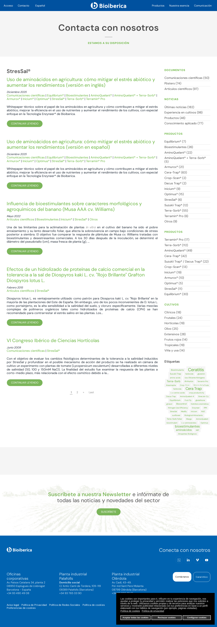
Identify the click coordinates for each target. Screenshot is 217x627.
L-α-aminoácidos (189, 423)
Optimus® (43, 99)
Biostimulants (177, 370)
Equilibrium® (55, 95)
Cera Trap (194, 388)
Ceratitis (196, 369)
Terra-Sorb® (75, 99)
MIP (197, 430)
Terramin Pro (202, 381)
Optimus (204, 423)
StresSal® (58, 99)
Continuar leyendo (24, 123)
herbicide (189, 374)
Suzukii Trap (175, 373)
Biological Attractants (194, 415)
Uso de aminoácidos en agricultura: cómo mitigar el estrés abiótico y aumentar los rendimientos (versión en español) (81, 144)
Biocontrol (181, 403)
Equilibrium (175, 400)
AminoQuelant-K (187, 396)
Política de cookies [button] (130, 611)
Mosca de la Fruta (201, 385)
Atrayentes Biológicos (187, 434)
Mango (189, 419)
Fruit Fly (188, 400)
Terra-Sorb (173, 381)
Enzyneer (196, 408)
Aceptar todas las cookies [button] (135, 617)
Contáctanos (182, 576)
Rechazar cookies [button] (166, 617)
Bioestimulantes (77, 95)
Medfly (184, 411)
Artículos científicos (20, 219)
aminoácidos (184, 430)
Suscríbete (108, 512)
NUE (203, 411)
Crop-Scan (184, 385)
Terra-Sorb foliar (174, 419)
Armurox (189, 381)
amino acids (175, 378)
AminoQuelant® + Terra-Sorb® (135, 95)
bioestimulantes (187, 426)
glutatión (201, 374)
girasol (169, 404)
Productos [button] (158, 5)
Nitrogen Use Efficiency (178, 408)
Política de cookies (94, 604)
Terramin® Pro (95, 99)
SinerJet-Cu (203, 396)
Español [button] (40, 5)
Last (91, 392)
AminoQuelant (202, 419)
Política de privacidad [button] (153, 611)
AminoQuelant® (101, 95)
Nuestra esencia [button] (179, 5)
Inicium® (28, 99)
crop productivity (196, 393)
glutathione (200, 400)
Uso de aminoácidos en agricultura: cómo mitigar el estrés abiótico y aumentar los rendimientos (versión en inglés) (81, 82)
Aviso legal (13, 604)
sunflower (176, 415)
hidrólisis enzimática (199, 404)
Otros (94, 219)
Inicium (194, 411)
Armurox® (13, 99)
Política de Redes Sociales (64, 604)
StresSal (173, 411)
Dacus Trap (171, 396)
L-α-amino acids (178, 393)
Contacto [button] (23, 5)
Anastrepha (171, 385)
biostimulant (172, 423)
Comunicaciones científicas (26, 95)
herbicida (177, 389)
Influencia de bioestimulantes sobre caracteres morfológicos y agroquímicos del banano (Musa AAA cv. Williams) (74, 206)
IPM (205, 408)
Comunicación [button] (203, 5)
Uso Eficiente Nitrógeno (195, 378)
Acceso (8, 5)
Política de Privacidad (34, 604)
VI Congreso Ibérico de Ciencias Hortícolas (53, 340)
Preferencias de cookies (21, 607)
